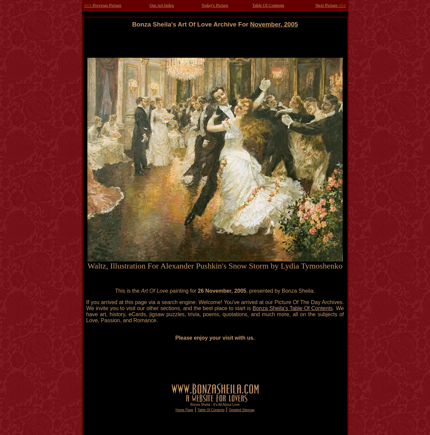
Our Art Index (161, 5)
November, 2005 (274, 24)
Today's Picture (215, 5)
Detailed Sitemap (241, 410)
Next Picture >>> (330, 5)
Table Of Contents (268, 5)
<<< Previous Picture (103, 5)
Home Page (184, 410)
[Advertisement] (215, 43)
